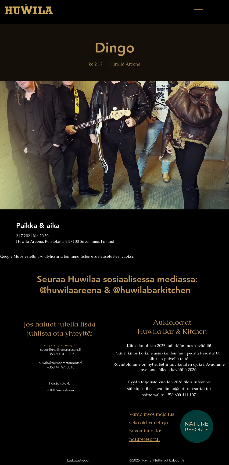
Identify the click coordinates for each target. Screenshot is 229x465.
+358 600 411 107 (60, 354)
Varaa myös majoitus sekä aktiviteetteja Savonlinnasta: (151, 422)
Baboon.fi (176, 460)
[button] (198, 9)
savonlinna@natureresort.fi (179, 388)
